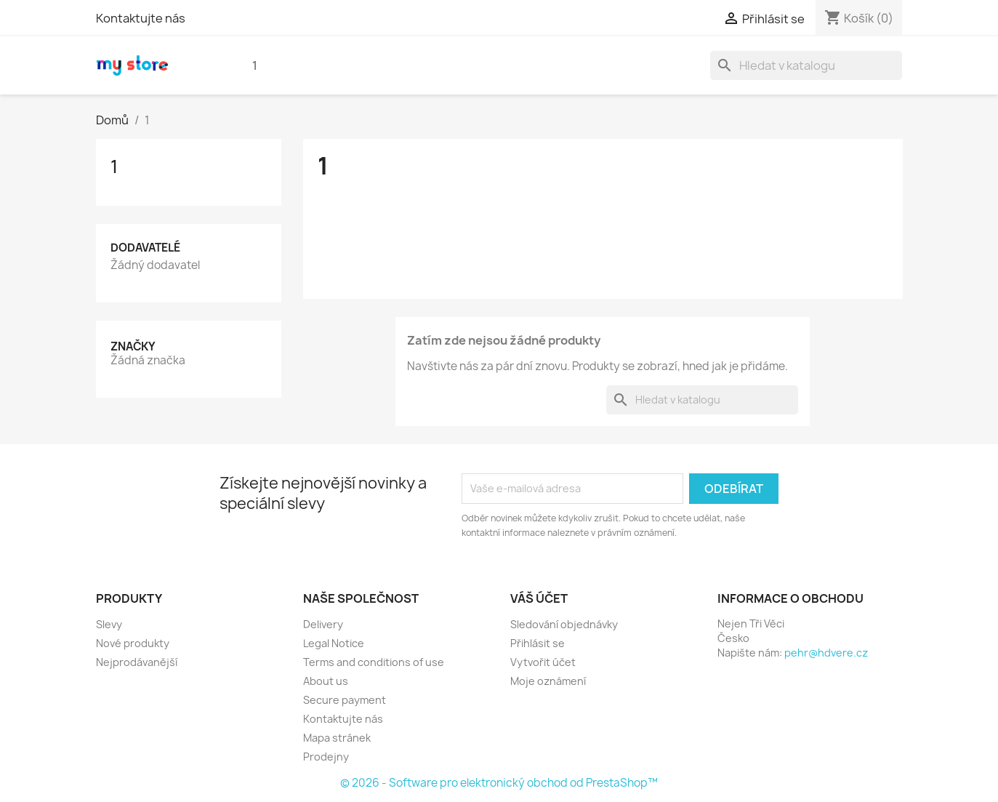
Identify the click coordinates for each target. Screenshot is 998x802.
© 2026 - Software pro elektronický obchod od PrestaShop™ (499, 782)
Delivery (323, 624)
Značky (133, 346)
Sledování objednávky (564, 624)
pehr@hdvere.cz (826, 652)
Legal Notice (333, 643)
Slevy (109, 624)
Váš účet (539, 598)
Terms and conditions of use (373, 662)
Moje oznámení (548, 681)
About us (325, 681)
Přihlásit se (537, 643)
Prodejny (326, 756)
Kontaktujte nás (140, 18)
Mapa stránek (337, 738)
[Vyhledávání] (806, 65)
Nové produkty (132, 643)
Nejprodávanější (136, 662)
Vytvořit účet (543, 662)
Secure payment (344, 700)
